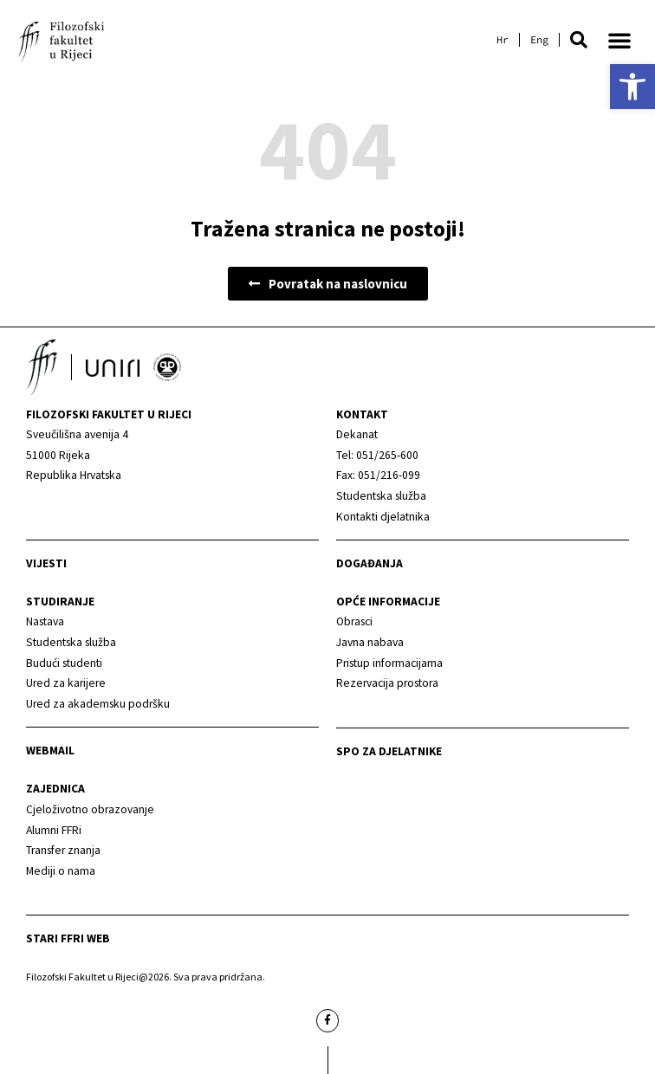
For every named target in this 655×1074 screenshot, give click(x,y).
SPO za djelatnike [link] (389, 751)
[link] (632, 86)
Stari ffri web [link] (68, 938)
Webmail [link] (50, 750)
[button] (578, 40)
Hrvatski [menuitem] (502, 40)
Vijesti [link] (46, 563)
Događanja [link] (369, 563)
